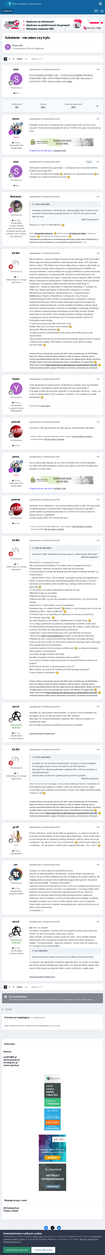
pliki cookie (38, 1236)
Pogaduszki (38, 48)
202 (16, 93)
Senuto (7, 1051)
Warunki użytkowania (89, 1239)
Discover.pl (45, 406)
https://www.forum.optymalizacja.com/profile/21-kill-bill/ (71, 365)
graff (16, 827)
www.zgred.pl (11, 1065)
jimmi (15, 118)
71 (16, 277)
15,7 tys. (16, 220)
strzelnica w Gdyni (77, 233)
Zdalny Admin (10, 1210)
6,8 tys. (16, 403)
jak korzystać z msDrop (54, 439)
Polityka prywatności (12, 1242)
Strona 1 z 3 (36, 59)
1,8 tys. (16, 851)
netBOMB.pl (10, 1057)
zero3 (15, 706)
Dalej (19, 59)
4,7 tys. (16, 733)
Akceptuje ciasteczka (17, 1250)
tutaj (70, 81)
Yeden (16, 378)
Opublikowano (44, 69)
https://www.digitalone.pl (53, 636)
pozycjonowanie (36, 733)
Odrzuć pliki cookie (43, 1250)
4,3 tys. (16, 888)
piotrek (15, 421)
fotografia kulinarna (44, 233)
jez (16, 864)
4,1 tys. (16, 445)
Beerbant (15, 196)
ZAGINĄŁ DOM (59, 150)
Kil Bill (15, 253)
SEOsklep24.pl (11, 1208)
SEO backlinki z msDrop (82, 436)
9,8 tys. (16, 143)
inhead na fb (49, 733)
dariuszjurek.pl (11, 1059)
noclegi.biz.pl (10, 1062)
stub (15, 69)
